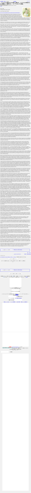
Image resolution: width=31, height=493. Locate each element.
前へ (30, 252)
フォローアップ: (2, 255)
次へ (28, 252)
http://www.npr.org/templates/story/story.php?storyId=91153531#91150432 (10, 12)
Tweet (1, 6)
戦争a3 (5, 1)
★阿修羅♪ (1, 1)
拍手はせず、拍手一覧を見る (18, 249)
